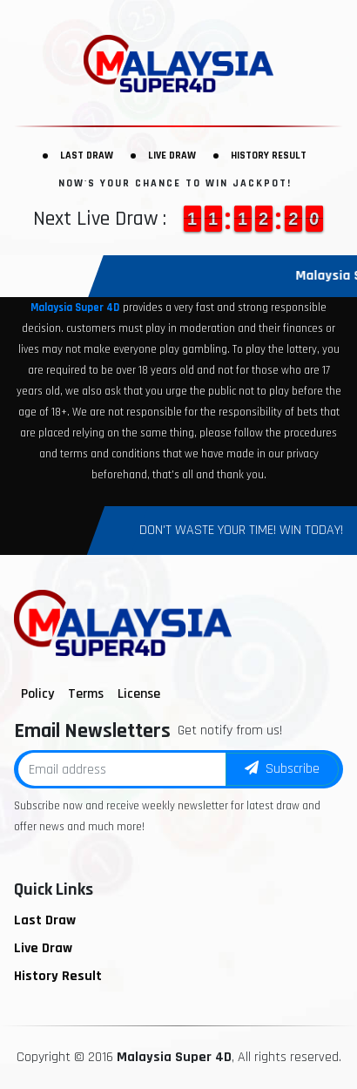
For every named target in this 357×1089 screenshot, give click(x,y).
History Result (268, 155)
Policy (37, 694)
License (139, 694)
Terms (86, 694)
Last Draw (86, 155)
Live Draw (172, 155)
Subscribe (282, 769)
